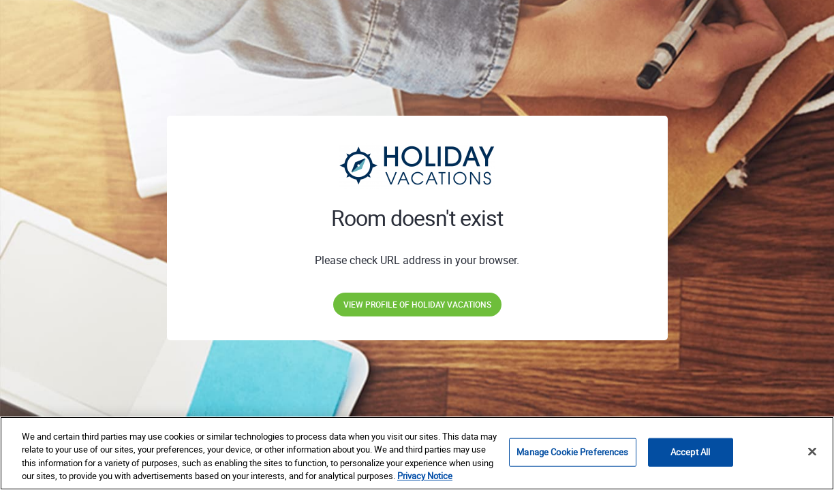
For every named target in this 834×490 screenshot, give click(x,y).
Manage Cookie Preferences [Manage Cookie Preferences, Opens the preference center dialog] (572, 452)
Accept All (690, 452)
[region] (417, 453)
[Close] (812, 451)
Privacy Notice (424, 476)
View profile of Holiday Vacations (417, 304)
